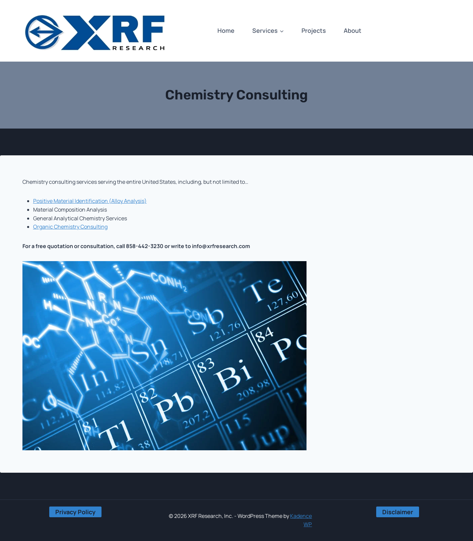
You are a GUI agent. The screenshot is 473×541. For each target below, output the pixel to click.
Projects (313, 30)
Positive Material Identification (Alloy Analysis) (90, 201)
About (352, 30)
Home (225, 30)
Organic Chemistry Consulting (70, 226)
